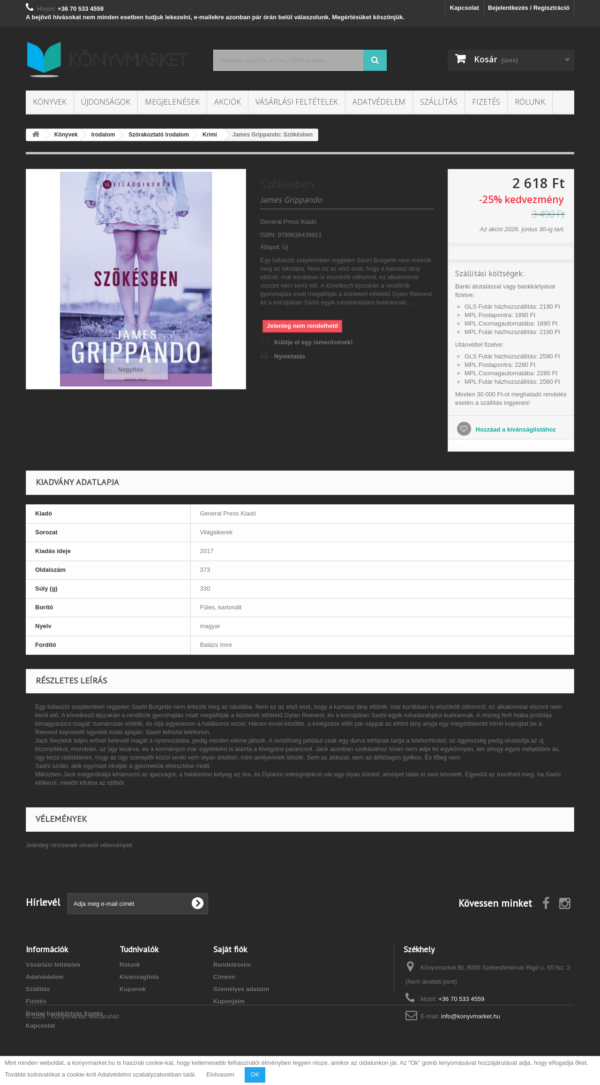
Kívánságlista (139, 976)
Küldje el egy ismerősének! (313, 342)
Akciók (227, 102)
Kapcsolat (464, 7)
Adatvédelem (378, 102)
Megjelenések (172, 102)
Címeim (224, 976)
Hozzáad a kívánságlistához (515, 429)
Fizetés (486, 102)
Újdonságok (105, 102)
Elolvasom (220, 1074)
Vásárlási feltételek (296, 102)
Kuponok (133, 989)
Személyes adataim (241, 989)
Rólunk (530, 102)
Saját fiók (230, 949)
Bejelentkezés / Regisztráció (529, 7)
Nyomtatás (289, 356)
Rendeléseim (232, 964)
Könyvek (50, 102)
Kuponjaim (229, 1001)
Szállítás (439, 102)
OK (255, 1074)
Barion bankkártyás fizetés (64, 1013)
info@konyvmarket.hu (470, 1016)
